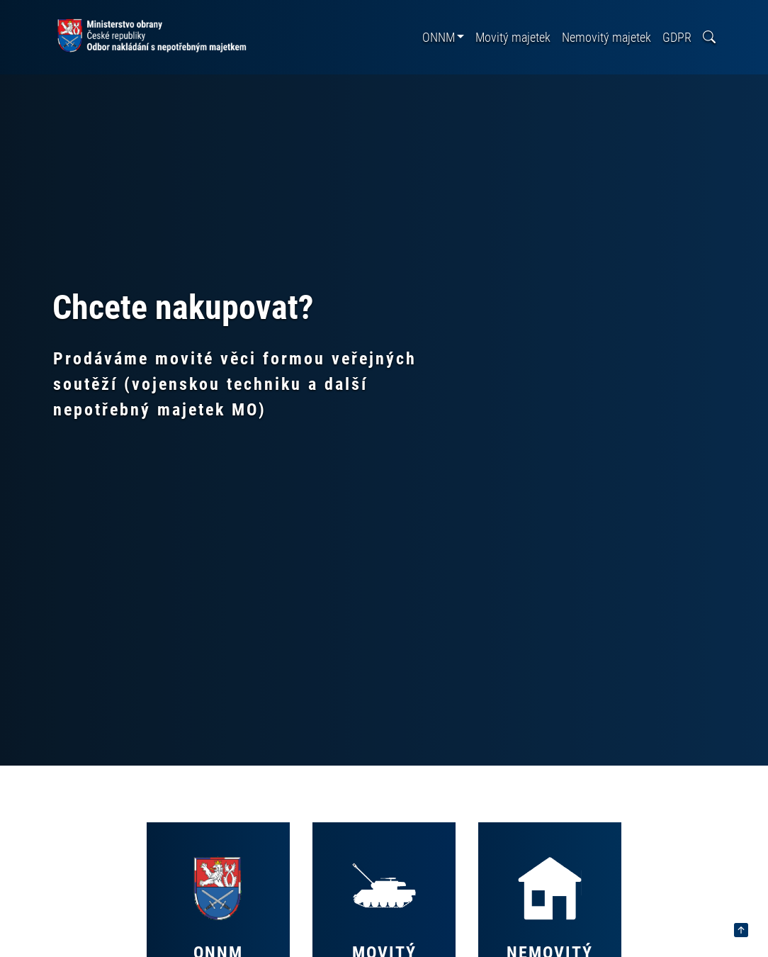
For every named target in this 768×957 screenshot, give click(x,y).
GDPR (676, 37)
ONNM (438, 37)
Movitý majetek (512, 37)
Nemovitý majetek (606, 37)
